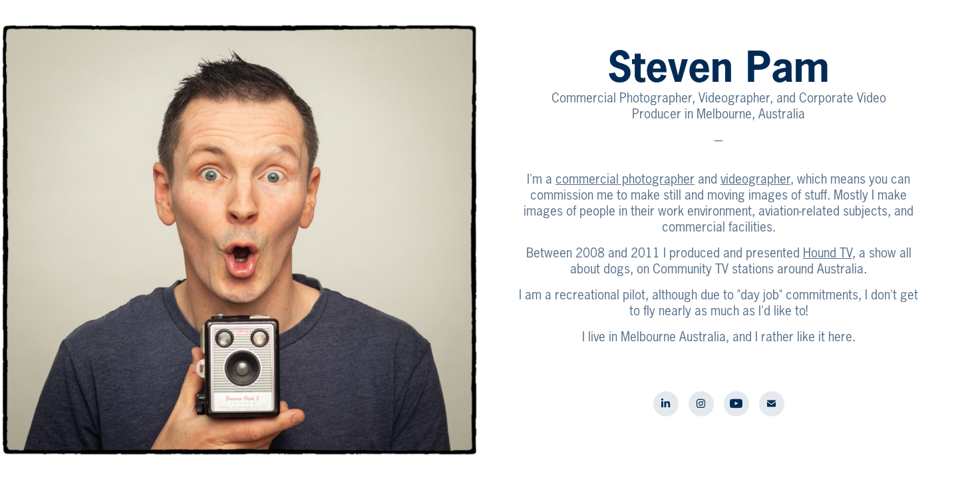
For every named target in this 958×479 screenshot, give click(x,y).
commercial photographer (625, 179)
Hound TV (827, 253)
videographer (755, 179)
